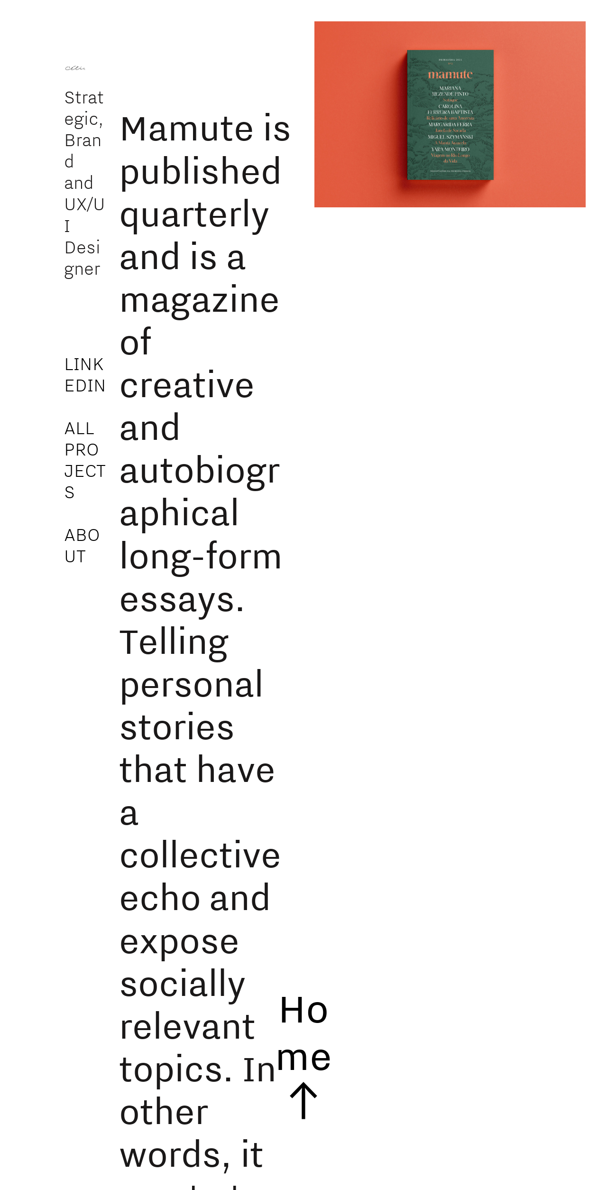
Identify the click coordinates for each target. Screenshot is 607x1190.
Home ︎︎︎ (303, 1054)
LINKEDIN (85, 374)
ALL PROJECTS (85, 459)
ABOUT (82, 545)
